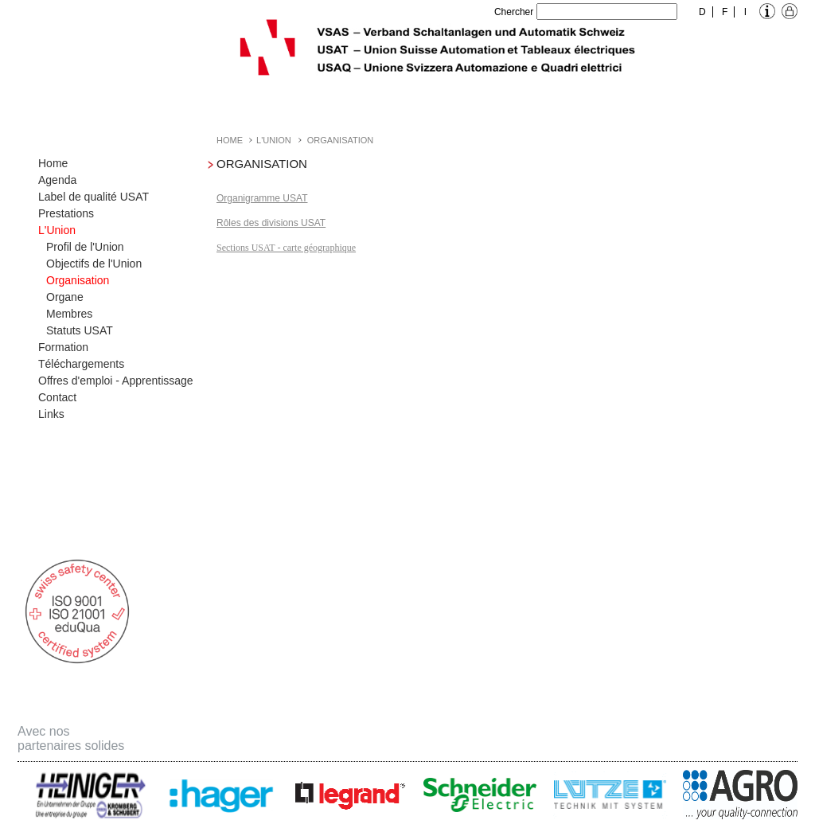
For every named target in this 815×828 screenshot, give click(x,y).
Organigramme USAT (261, 198)
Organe (65, 297)
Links (51, 414)
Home (53, 163)
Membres (69, 313)
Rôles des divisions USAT (271, 222)
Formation (63, 347)
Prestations (66, 213)
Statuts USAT (79, 330)
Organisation (77, 280)
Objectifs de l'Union (94, 263)
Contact (57, 397)
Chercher (513, 12)
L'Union (57, 230)
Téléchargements (81, 363)
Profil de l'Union (85, 246)
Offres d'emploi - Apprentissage (115, 380)
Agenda (57, 180)
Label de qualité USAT (93, 196)
